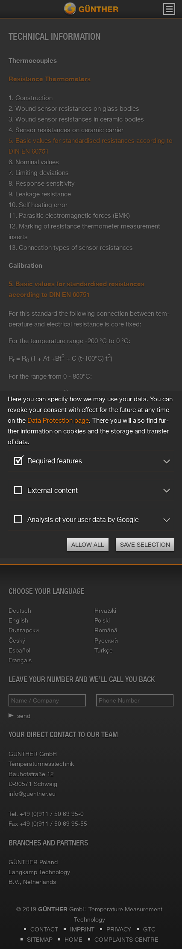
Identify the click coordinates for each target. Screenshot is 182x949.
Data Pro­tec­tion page (58, 420)
